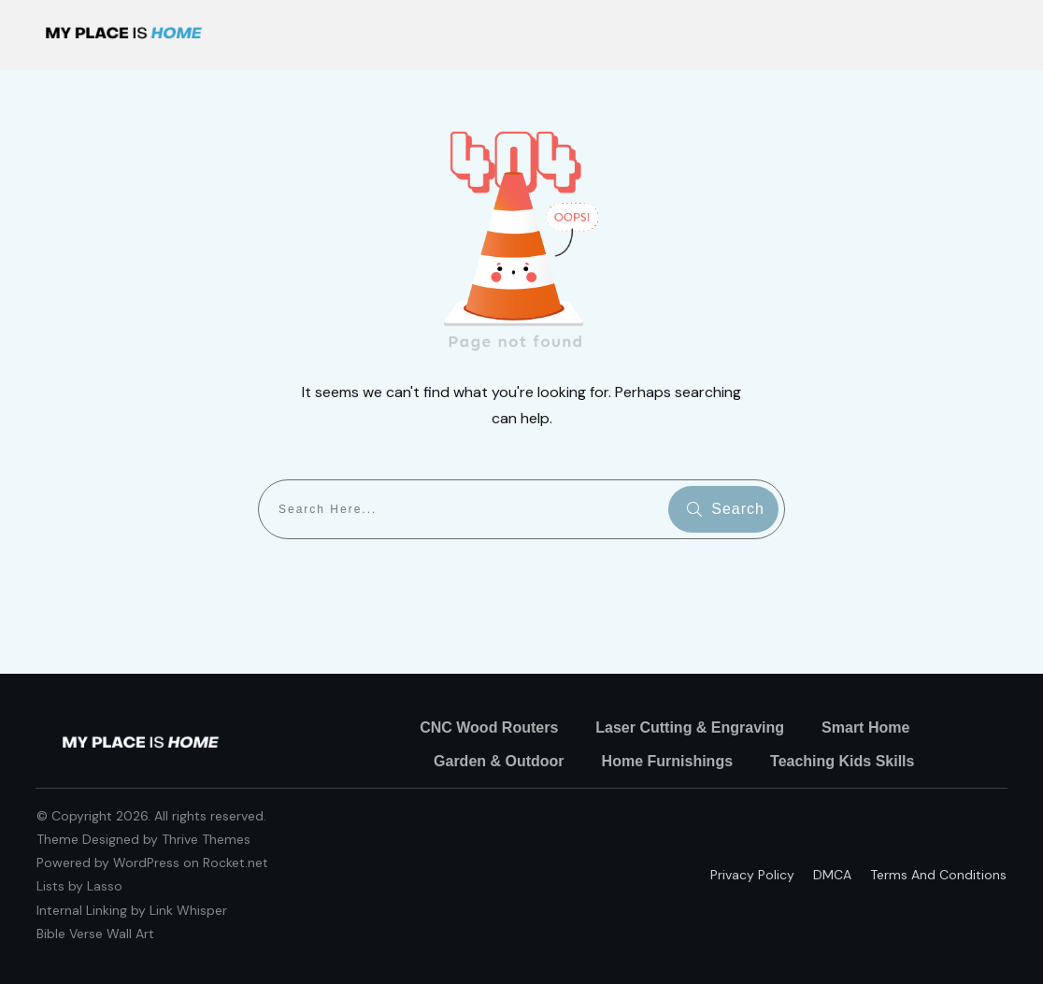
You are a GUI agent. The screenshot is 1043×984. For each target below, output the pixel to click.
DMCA (832, 874)
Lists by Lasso (79, 885)
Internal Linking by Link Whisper (131, 910)
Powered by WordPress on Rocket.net (152, 862)
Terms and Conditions (938, 874)
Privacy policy (752, 874)
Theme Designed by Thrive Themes (143, 839)
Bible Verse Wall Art (95, 933)
